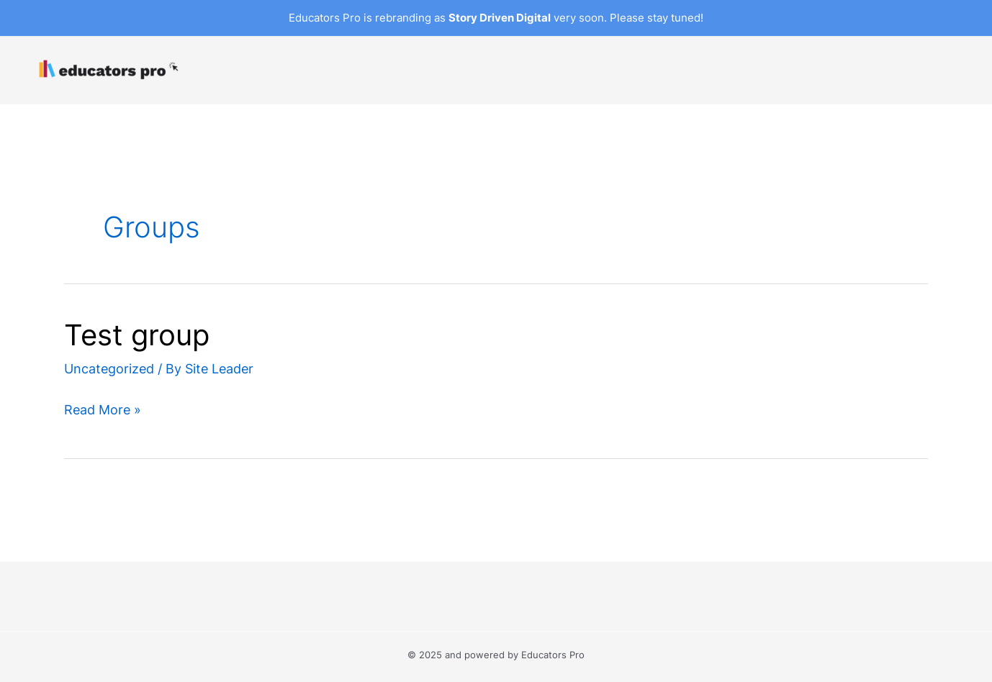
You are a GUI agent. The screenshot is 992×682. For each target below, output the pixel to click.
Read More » (102, 410)
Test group (136, 335)
